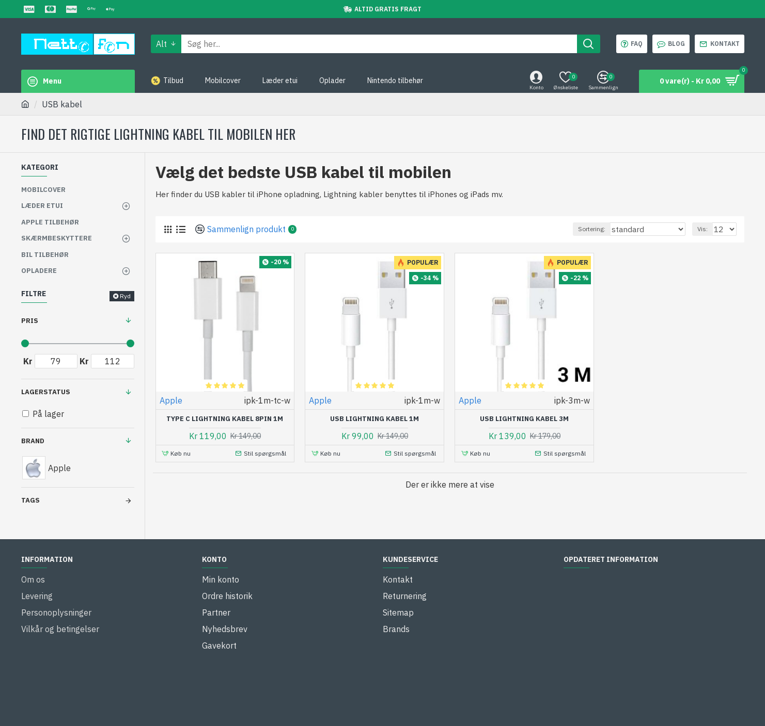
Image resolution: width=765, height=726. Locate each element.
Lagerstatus (45, 392)
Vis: (705, 229)
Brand (32, 441)
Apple (171, 400)
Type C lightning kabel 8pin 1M (224, 419)
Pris (29, 320)
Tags (30, 500)
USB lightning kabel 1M (374, 419)
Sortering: (608, 229)
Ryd (125, 296)
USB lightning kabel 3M (524, 419)
